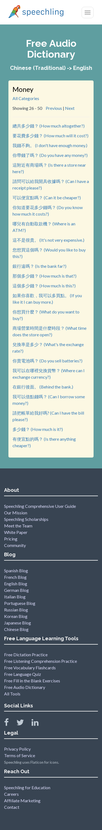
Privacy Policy (17, 748)
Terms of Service (19, 755)
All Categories (26, 98)
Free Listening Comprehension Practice (40, 661)
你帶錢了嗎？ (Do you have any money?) (50, 155)
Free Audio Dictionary (24, 687)
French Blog (15, 577)
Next (70, 108)
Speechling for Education (27, 787)
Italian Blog (15, 596)
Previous (54, 108)
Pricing (10, 538)
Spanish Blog (16, 570)
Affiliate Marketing (22, 800)
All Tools (12, 693)
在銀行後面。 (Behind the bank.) (43, 386)
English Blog (15, 583)
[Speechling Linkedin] (38, 723)
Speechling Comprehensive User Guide (40, 506)
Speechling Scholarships (26, 519)
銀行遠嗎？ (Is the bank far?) (39, 266)
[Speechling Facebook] (10, 723)
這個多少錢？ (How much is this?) (44, 285)
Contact (11, 807)
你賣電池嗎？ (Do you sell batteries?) (47, 360)
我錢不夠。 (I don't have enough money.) (50, 145)
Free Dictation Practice (26, 654)
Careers (11, 794)
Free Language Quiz (22, 674)
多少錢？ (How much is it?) (38, 429)
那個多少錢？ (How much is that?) (44, 275)
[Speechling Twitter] (23, 723)
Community (15, 545)
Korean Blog (15, 616)
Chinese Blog (16, 629)
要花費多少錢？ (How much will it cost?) (50, 135)
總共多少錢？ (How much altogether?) (49, 125)
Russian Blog (16, 609)
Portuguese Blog (19, 603)
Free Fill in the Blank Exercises (32, 680)
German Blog (16, 590)
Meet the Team (18, 525)
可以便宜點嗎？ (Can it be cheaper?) (47, 197)
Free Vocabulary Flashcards (30, 667)
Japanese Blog (17, 622)
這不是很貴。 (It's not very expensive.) (48, 240)
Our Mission (15, 512)
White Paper (15, 532)
